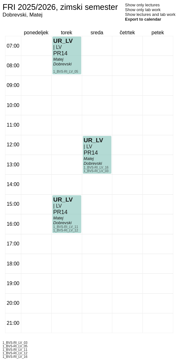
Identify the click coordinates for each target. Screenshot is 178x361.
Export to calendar (143, 19)
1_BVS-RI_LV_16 (96, 167)
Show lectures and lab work (150, 14)
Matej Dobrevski (62, 61)
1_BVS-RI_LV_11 (65, 227)
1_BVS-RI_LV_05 (65, 71)
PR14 (60, 53)
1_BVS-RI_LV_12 (65, 230)
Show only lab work (143, 9)
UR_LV (63, 40)
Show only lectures (142, 5)
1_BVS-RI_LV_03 (96, 171)
